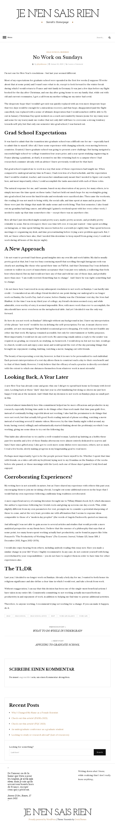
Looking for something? (21, 747)
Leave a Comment (75, 64)
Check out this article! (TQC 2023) (29, 723)
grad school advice (38, 616)
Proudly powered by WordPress (42, 819)
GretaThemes (80, 819)
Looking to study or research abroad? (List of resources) (40, 735)
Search (100, 752)
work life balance (67, 616)
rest (53, 616)
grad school (20, 616)
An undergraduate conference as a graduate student (37, 729)
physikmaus (42, 64)
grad (8, 616)
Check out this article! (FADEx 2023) (29, 718)
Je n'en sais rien (57, 14)
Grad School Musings (57, 52)
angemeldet (25, 677)
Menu (8, 37)
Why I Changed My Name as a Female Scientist (35, 712)
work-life (83, 616)
